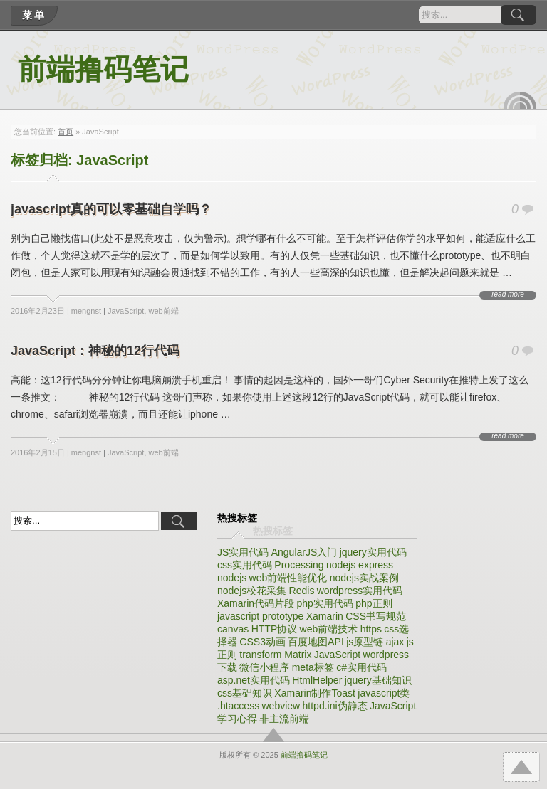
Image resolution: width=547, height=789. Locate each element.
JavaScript (126, 311)
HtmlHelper (317, 680)
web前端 (163, 311)
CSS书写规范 (375, 616)
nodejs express (359, 565)
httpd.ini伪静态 (335, 705)
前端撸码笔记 (103, 69)
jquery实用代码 (373, 552)
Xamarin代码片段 (255, 603)
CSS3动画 (262, 641)
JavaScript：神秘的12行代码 (95, 351)
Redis (302, 590)
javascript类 (384, 693)
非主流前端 (284, 718)
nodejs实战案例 (364, 577)
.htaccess (238, 705)
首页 (65, 131)
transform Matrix (275, 654)
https (371, 629)
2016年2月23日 (38, 311)
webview (280, 705)
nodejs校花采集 (251, 590)
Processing (298, 565)
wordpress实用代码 (360, 590)
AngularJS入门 (304, 552)
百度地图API (316, 641)
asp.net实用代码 (253, 680)
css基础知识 (244, 693)
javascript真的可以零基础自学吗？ (111, 209)
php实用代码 (324, 603)
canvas (233, 629)
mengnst (86, 311)
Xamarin (324, 616)
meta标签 (313, 667)
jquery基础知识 (378, 680)
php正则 (373, 603)
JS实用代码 (243, 552)
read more (507, 294)
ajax (395, 641)
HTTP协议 (274, 629)
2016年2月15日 (38, 452)
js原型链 (364, 641)
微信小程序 (264, 667)
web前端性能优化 (288, 577)
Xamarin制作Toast (314, 693)
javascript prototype (260, 616)
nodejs (231, 577)
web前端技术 (329, 629)
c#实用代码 (361, 667)
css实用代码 (244, 565)
